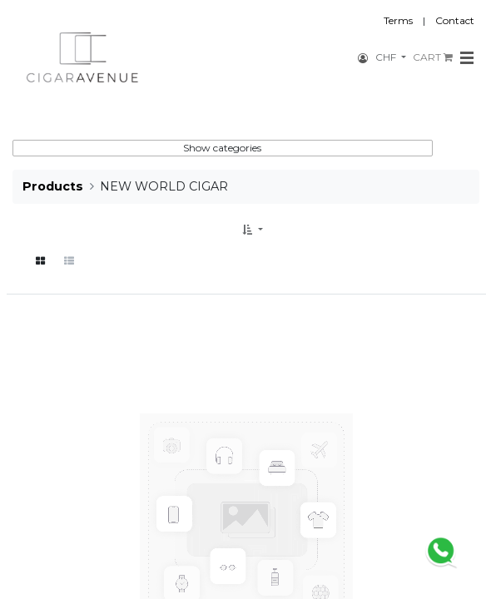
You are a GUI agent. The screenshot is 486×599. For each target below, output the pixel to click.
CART (433, 57)
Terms (398, 20)
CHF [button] (387, 57)
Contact (454, 20)
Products (52, 186)
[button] (252, 229)
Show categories (222, 147)
